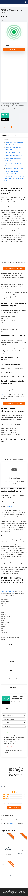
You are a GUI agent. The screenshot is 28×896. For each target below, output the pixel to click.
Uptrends (11, 661)
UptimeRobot (13, 687)
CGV (9, 894)
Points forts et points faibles (14, 155)
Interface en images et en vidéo (15, 168)
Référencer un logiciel (15, 894)
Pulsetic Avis (4, 394)
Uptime (11, 670)
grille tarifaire (9, 506)
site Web (9, 504)
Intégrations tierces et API (13, 152)
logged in (11, 823)
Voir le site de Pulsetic (14, 268)
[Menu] (2, 2)
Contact (10, 892)
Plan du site (14, 892)
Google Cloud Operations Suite (7, 850)
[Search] (25, 2)
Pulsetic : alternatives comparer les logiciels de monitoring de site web (14, 178)
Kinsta (10, 644)
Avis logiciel (5, 135)
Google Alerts (7, 875)
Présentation (5, 892)
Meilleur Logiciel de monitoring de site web (12, 10)
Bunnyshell (20, 848)
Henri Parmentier (14, 762)
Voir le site (14, 49)
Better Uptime (13, 653)
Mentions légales (21, 892)
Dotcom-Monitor (13, 679)
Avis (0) (14, 135)
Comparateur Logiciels (6, 9)
